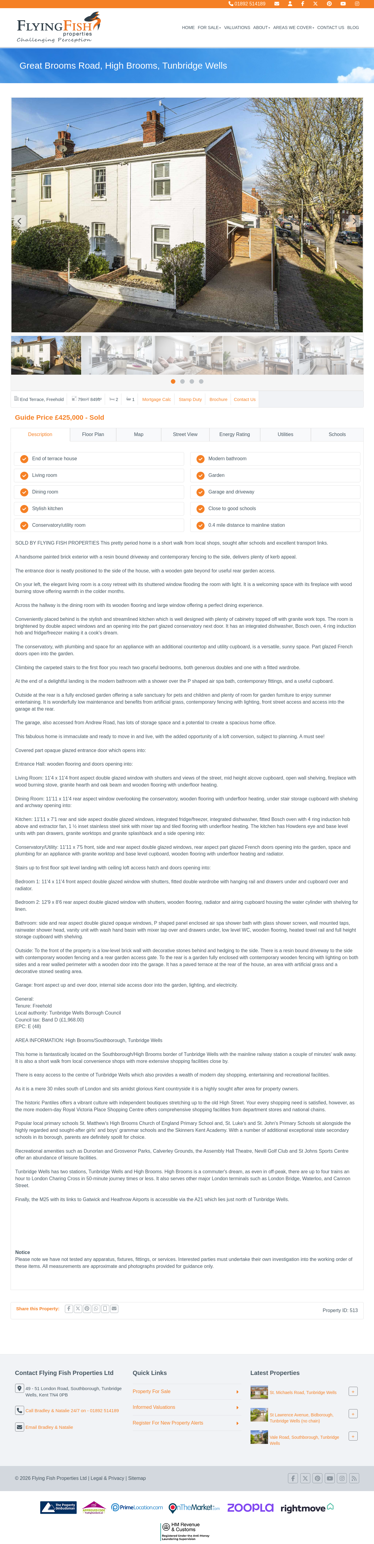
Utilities (285, 434)
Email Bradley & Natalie (49, 1427)
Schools (337, 434)
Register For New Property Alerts (168, 1422)
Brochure (218, 399)
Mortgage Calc (156, 399)
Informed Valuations (154, 1407)
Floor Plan (93, 434)
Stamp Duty (190, 399)
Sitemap (137, 1478)
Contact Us (330, 27)
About (261, 27)
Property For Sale (152, 1391)
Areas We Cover (293, 27)
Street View (185, 434)
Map (138, 434)
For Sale (209, 27)
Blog (353, 27)
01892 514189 (247, 3)
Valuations (237, 27)
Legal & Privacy (107, 1478)
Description (40, 434)
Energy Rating (234, 434)
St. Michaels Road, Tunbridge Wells (303, 1392)
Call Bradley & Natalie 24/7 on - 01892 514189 (72, 1410)
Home (188, 27)
